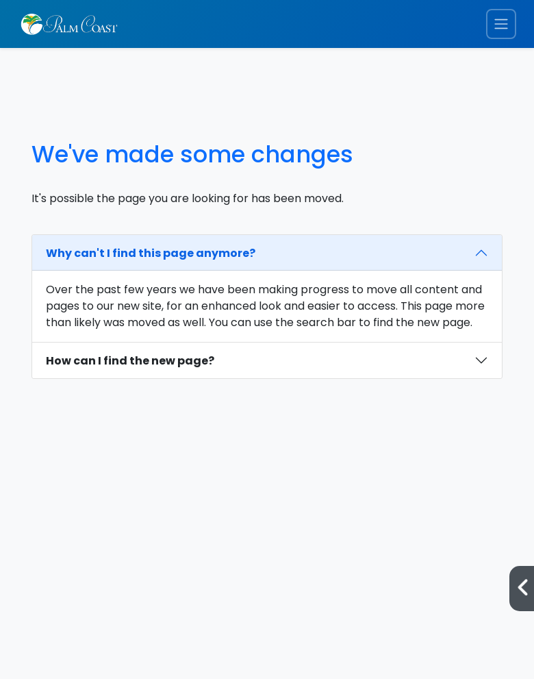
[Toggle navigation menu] (501, 24)
